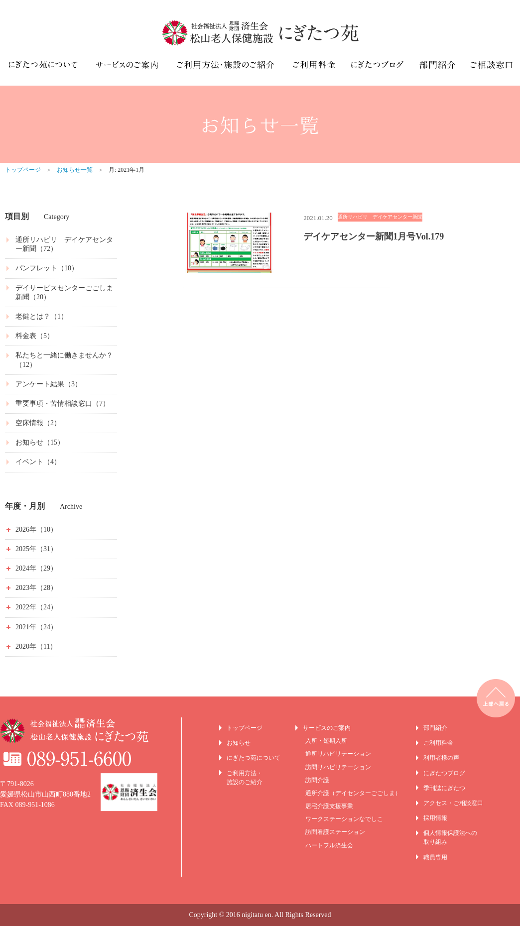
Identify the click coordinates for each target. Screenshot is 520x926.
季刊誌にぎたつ (444, 788)
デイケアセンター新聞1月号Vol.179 (373, 236)
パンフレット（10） (46, 268)
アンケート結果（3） (48, 384)
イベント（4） (38, 461)
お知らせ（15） (39, 442)
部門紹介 (435, 727)
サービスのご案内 (327, 727)
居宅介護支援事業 (329, 806)
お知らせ (239, 742)
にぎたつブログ (444, 773)
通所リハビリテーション (338, 753)
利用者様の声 (441, 757)
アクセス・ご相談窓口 (453, 803)
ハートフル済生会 (329, 845)
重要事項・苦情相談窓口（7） (62, 403)
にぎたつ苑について (253, 757)
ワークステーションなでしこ (344, 818)
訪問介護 (317, 780)
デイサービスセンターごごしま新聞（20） (64, 292)
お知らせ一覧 (75, 169)
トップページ (23, 169)
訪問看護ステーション (335, 831)
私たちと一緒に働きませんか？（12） (64, 359)
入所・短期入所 (326, 740)
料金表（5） (34, 336)
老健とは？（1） (41, 316)
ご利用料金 (438, 742)
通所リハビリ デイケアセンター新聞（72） (64, 244)
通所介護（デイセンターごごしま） (353, 793)
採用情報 (435, 817)
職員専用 (435, 857)
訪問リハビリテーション (338, 767)
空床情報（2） (38, 423)
